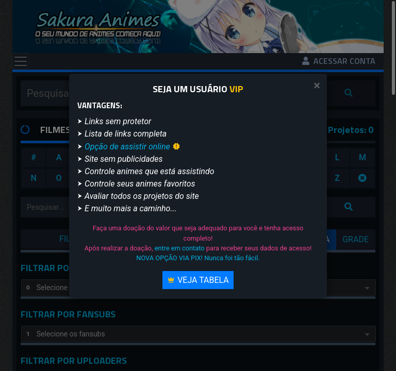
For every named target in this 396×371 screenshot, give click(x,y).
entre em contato (180, 248)
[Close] (317, 85)
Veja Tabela (198, 280)
